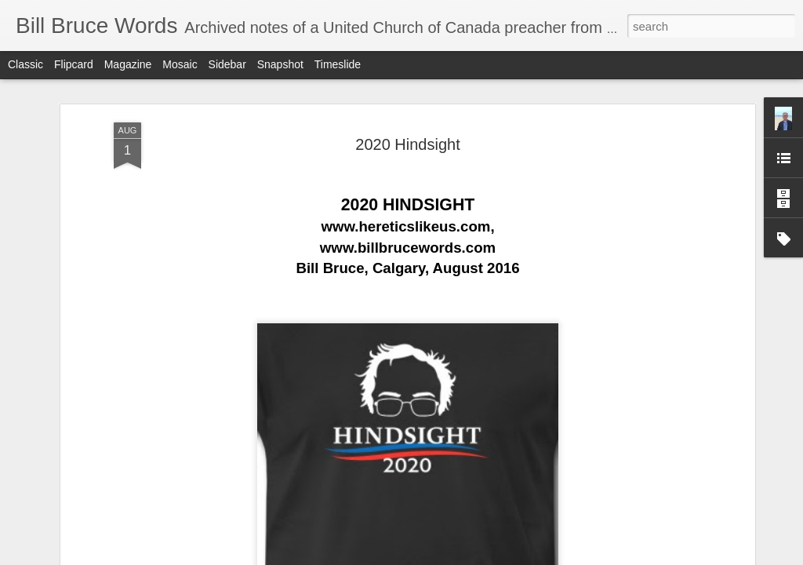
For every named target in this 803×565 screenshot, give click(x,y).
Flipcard (73, 64)
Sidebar (227, 64)
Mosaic (179, 64)
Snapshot (280, 64)
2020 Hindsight (407, 122)
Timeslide (337, 64)
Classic (25, 64)
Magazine (128, 64)
